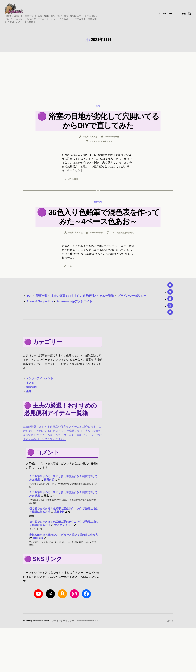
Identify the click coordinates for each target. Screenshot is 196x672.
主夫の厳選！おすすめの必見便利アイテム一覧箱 (84, 297)
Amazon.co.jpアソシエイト (76, 302)
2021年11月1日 (96, 234)
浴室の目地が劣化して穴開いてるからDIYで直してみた (103, 122)
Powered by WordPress (88, 622)
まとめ (30, 384)
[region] (98, 74)
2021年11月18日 (111, 138)
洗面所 (75, 180)
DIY (69, 180)
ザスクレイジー (63, 526)
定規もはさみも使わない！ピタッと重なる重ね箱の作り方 (63, 536)
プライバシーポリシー (136, 297)
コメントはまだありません (101, 143)
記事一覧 (42, 297)
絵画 (70, 267)
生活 (98, 107)
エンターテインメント (39, 379)
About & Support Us (40, 302)
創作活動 (98, 203)
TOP (29, 297)
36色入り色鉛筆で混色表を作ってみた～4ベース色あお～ (103, 218)
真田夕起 (93, 138)
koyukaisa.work (41, 622)
